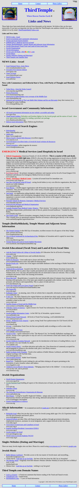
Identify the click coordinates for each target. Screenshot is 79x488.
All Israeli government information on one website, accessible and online (30, 112)
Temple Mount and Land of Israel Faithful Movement (23, 242)
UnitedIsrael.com (12, 476)
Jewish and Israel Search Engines (17, 41)
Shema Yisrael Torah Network (16, 317)
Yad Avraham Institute (13, 357)
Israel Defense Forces (13, 77)
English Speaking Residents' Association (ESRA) (22, 428)
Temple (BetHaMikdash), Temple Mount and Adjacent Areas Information (30, 44)
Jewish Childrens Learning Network (18, 341)
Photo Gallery (57, 3)
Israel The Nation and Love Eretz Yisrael (19, 285)
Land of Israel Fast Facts (14, 330)
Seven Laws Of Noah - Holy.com (20, 52)
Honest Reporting (12, 93)
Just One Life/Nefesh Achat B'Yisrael (18, 182)
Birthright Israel (11, 413)
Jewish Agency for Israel (14, 432)
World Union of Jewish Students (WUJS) (19, 436)
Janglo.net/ (9, 134)
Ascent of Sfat (11, 333)
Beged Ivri (9, 361)
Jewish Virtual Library (13, 346)
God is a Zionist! (11, 475)
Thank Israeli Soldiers (13, 116)
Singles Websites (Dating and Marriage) (19, 55)
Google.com (45, 408)
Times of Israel (11, 73)
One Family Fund (12, 215)
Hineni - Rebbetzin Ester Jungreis (17, 321)
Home (20, 3)
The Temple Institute (13, 231)
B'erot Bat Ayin (11, 278)
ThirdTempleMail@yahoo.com (28, 30)
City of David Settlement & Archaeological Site (22, 236)
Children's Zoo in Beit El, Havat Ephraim (20, 367)
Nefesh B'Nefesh (11, 419)
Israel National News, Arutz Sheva (17, 66)
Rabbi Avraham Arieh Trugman (16, 352)
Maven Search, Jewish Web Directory (18, 138)
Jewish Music (10, 53)
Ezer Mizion (10, 188)
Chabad (8, 256)
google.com (72, 446)
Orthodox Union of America (15, 308)
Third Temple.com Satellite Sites (17, 57)
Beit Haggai (10, 396)
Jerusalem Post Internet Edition (16, 70)
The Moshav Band (12, 460)
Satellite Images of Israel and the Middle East (21, 304)
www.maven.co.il (55, 446)
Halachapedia (10, 130)
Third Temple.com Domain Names (20, 470)
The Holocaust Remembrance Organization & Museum (24, 392)
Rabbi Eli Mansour (12, 260)
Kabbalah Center (11, 293)
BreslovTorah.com (12, 263)
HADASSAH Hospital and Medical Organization (22, 204)
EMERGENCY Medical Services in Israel (20, 42)
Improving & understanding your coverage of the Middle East (26, 96)
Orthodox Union (11, 388)
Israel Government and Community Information (22, 39)
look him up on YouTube (24, 458)
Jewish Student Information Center (17, 313)
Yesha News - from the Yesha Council (18, 89)
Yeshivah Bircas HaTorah (14, 269)
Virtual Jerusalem (12, 145)
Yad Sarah (9, 193)
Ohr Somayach (11, 289)
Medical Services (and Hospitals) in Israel (32, 151)
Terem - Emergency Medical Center (18, 178)
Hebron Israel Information (14, 122)
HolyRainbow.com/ (12, 478)
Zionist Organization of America (17, 401)
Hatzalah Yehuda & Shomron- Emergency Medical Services (26, 201)
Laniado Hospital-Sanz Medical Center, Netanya (22, 208)
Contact (38, 3)
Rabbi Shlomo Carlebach (14, 455)
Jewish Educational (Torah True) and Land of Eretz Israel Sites (27, 46)
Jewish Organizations (13, 48)
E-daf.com (9, 296)
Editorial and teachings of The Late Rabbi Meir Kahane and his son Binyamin (32, 100)
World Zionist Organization (15, 379)
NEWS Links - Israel (13, 37)
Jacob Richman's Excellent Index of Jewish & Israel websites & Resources (30, 141)
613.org (8, 326)
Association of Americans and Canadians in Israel (22, 425)
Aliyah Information (12, 50)
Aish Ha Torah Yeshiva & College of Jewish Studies (23, 252)
